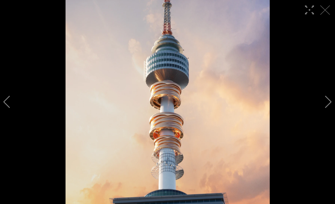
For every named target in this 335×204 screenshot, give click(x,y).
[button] (6, 102)
